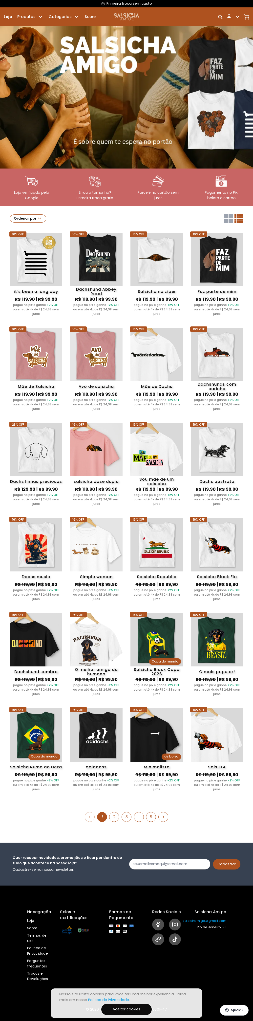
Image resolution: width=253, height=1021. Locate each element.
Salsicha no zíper (157, 291)
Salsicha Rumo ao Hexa (36, 767)
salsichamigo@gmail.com (205, 921)
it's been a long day (36, 291)
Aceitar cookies (126, 1009)
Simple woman (96, 577)
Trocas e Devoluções (37, 976)
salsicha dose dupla (96, 481)
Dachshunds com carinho (217, 386)
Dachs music (36, 577)
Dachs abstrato (216, 481)
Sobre (90, 16)
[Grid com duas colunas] (228, 218)
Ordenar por (28, 218)
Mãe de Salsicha (36, 386)
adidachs (96, 767)
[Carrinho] (246, 17)
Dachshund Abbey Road (96, 291)
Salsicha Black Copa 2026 (157, 671)
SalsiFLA (217, 767)
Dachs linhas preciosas (36, 481)
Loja (8, 16)
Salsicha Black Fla (217, 577)
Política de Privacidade (37, 950)
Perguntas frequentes (37, 963)
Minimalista (157, 767)
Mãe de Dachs (156, 386)
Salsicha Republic (156, 577)
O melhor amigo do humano (96, 671)
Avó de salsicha (96, 386)
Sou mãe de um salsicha (156, 481)
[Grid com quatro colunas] (238, 218)
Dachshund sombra (36, 672)
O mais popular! (217, 672)
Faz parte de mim (217, 291)
